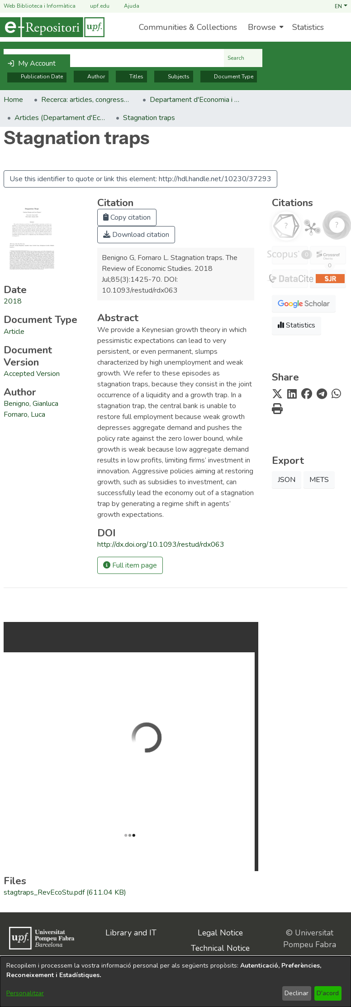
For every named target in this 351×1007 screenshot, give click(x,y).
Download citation (136, 235)
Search (243, 58)
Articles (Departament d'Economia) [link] (59, 118)
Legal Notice (220, 932)
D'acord (328, 993)
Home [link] (13, 100)
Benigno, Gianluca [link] (31, 404)
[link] (14, 332)
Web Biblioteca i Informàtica (40, 6)
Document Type (228, 76)
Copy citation (127, 217)
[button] (341, 5)
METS (319, 480)
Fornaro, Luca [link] (24, 414)
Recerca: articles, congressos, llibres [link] (86, 100)
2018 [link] (13, 301)
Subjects (174, 76)
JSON (286, 480)
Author (91, 76)
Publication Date (37, 76)
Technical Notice (220, 948)
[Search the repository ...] (114, 58)
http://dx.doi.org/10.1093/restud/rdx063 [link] (160, 544)
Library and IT (131, 932)
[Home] (52, 27)
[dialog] (175, 981)
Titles (131, 76)
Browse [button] (262, 27)
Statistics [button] (296, 325)
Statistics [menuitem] (308, 27)
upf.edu (94, 6)
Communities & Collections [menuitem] (188, 27)
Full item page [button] (130, 565)
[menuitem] (264, 27)
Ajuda (126, 6)
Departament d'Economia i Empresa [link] (195, 100)
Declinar (296, 993)
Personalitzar (25, 993)
